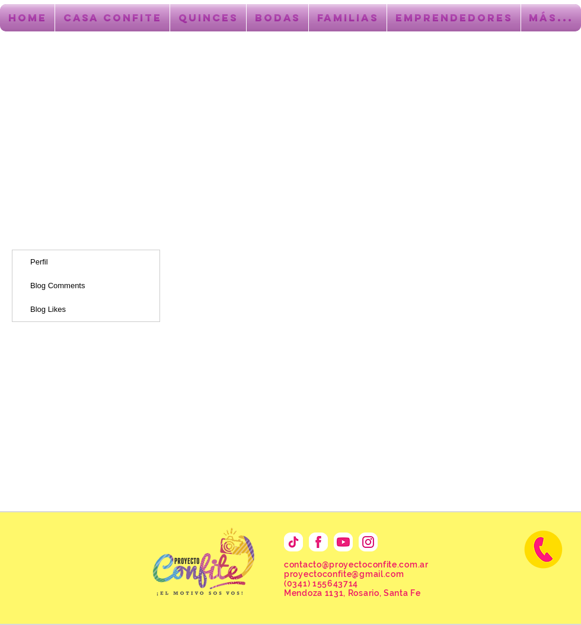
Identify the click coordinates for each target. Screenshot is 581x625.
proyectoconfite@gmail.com (344, 574)
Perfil (39, 261)
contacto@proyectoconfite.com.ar (356, 564)
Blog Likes (48, 309)
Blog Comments (57, 285)
